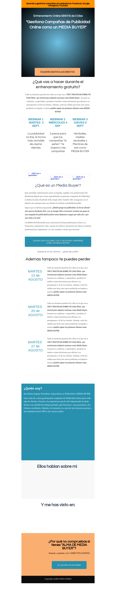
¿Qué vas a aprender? (34, 174)
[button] (36, 174)
